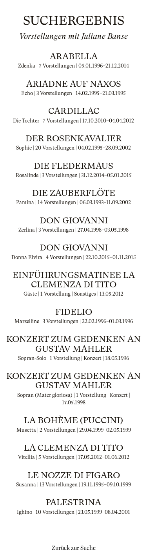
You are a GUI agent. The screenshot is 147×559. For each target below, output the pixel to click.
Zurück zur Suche (74, 548)
